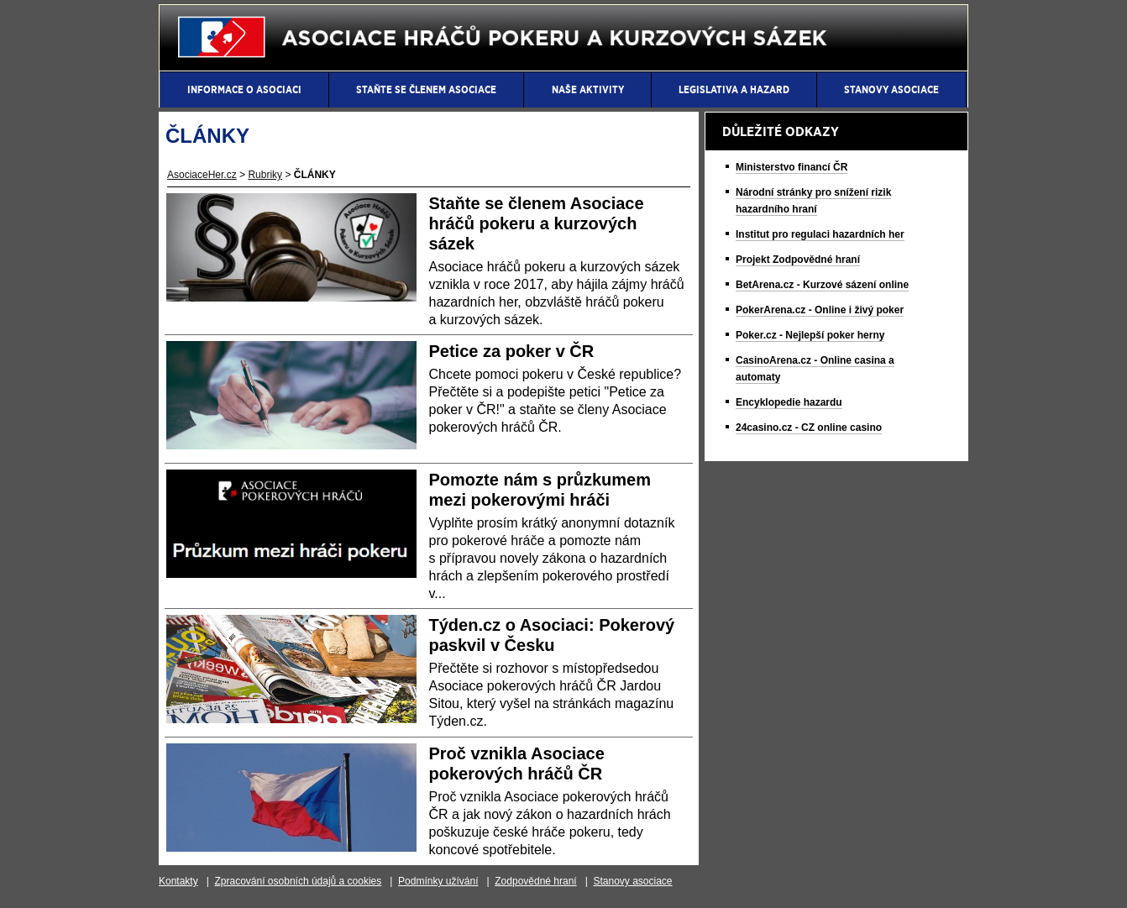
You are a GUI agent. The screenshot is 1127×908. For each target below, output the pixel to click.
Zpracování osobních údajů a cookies (298, 881)
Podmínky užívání (438, 881)
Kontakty (178, 881)
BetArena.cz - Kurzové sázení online (822, 285)
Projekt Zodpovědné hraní (798, 259)
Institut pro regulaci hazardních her (820, 234)
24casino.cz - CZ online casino (809, 427)
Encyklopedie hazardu (789, 402)
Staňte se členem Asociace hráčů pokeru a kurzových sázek (536, 223)
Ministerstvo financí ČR (791, 167)
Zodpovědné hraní (535, 881)
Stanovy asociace (632, 881)
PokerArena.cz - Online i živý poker (820, 310)
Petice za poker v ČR (512, 351)
